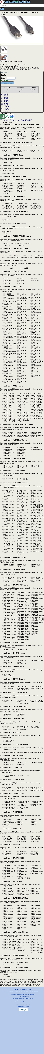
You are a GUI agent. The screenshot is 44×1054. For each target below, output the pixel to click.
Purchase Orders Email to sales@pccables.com (23, 994)
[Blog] (6, 1)
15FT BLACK (5, 108)
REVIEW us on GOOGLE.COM (23, 989)
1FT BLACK (4, 94)
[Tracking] (21, 1)
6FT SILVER (5, 102)
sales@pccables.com (23, 1006)
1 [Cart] (11, 2)
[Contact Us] (24, 1)
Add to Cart (7, 83)
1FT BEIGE (4, 95)
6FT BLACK (4, 100)
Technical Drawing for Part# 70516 (16, 120)
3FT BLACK (4, 99)
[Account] (28, 1)
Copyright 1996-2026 (23, 996)
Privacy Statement (29, 1001)
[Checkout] (16, 1)
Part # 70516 (5, 72)
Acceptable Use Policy (18, 1001)
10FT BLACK (5, 106)
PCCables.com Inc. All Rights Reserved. (23, 998)
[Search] (22, 5)
